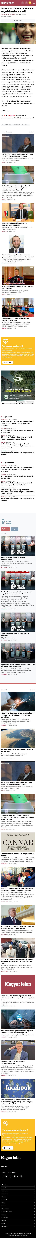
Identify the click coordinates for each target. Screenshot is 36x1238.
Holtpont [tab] (14, 529)
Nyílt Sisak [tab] (5, 529)
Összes (31, 132)
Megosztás (18, 20)
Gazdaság (5, 1217)
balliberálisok (25, 124)
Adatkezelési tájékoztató (14, 1235)
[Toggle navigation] (33, 2)
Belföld (12, 14)
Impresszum (4, 1166)
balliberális (8, 124)
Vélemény (4, 1191)
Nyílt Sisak (5, 1194)
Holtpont (4, 1199)
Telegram (11, 115)
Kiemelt (4, 1188)
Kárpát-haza (5, 1208)
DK (2, 124)
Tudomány (5, 1226)
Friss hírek (5, 1185)
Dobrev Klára (16, 124)
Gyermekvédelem (7, 1211)
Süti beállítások (24, 1235)
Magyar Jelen (5, 14)
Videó (3, 1205)
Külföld (4, 1202)
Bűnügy (4, 1214)
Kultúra (4, 1220)
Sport (3, 1223)
